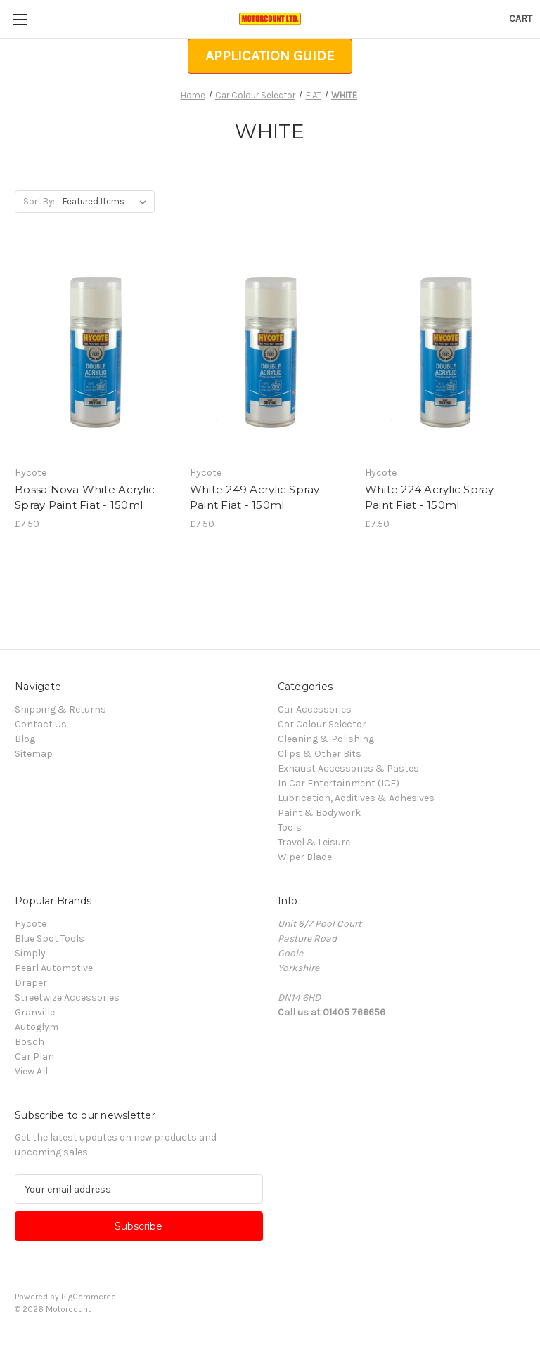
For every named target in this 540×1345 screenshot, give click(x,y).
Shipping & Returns (60, 709)
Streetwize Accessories (67, 997)
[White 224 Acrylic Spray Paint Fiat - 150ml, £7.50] (445, 352)
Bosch (29, 1042)
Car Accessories (315, 709)
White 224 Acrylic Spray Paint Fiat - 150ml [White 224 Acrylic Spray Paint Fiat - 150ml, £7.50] (429, 497)
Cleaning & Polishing (326, 739)
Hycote (30, 924)
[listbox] (107, 201)
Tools (290, 827)
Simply (30, 953)
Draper (31, 983)
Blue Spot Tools (49, 938)
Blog (25, 739)
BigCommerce (88, 1296)
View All (31, 1071)
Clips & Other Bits (319, 754)
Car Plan (34, 1057)
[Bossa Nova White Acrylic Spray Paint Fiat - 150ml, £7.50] (95, 352)
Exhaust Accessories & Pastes (348, 768)
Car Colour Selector (322, 724)
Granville (35, 1012)
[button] (270, 56)
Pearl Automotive (54, 968)
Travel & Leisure (314, 842)
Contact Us (41, 724)
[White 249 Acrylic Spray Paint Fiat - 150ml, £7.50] (270, 352)
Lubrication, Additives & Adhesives (356, 798)
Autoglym (36, 1027)
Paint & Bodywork (319, 813)
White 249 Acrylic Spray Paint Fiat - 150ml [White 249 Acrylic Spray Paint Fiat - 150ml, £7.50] (255, 497)
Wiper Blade (305, 857)
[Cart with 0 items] (520, 18)
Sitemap (34, 754)
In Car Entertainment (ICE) (338, 783)
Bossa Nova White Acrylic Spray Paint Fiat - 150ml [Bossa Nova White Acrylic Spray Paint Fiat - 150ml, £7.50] (85, 497)
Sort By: (39, 201)
